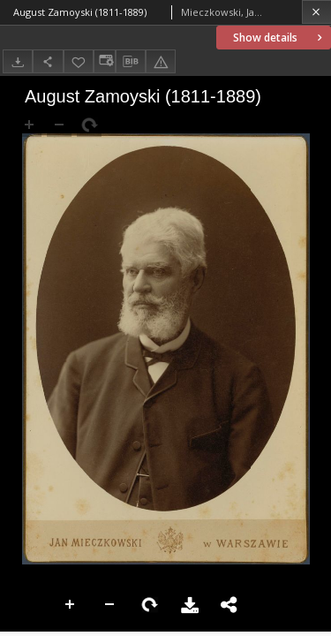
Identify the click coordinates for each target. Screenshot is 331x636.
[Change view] (104, 61)
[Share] (48, 61)
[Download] (18, 61)
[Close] (316, 12)
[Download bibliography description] (131, 61)
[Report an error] (161, 61)
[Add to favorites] (79, 61)
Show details (279, 37)
